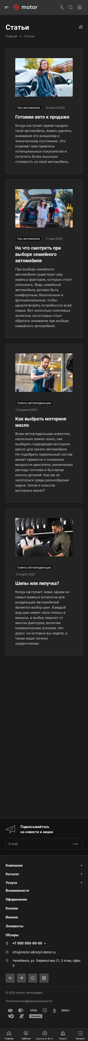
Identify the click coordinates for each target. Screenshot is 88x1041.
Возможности (17, 890)
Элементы (14, 926)
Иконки (12, 917)
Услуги (11, 883)
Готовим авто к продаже (42, 117)
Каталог (12, 874)
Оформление (16, 899)
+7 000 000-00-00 (27, 943)
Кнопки (12, 908)
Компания (14, 865)
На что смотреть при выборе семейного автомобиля (38, 254)
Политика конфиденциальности (29, 1001)
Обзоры (12, 935)
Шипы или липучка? (37, 583)
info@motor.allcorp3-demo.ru (34, 952)
